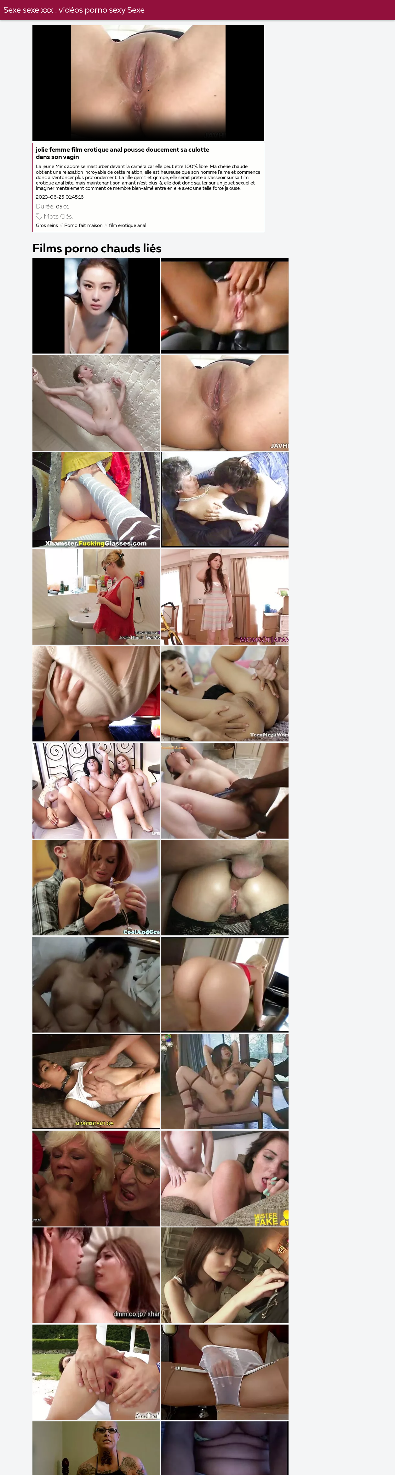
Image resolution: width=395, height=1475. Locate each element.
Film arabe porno (82, 1458)
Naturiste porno (156, 1452)
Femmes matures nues (34, 1452)
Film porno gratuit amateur (237, 1465)
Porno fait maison (86, 228)
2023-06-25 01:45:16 (63, 199)
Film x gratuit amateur (277, 1452)
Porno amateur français (39, 1465)
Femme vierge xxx (167, 1465)
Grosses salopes (137, 1458)
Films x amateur (26, 1458)
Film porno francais (106, 1465)
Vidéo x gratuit (307, 1458)
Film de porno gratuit (346, 1452)
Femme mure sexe (213, 1452)
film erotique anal (130, 228)
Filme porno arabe (99, 1452)
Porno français (358, 1458)
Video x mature (255, 1458)
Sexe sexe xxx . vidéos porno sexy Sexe (74, 10)
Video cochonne (305, 1465)
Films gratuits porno (197, 1458)
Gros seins (50, 228)
